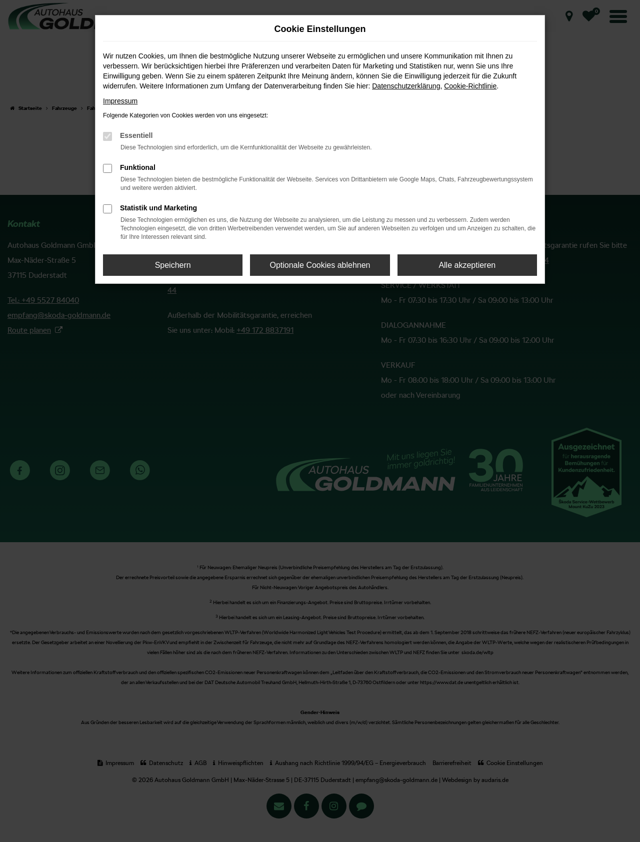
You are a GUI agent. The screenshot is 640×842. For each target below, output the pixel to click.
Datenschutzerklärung (406, 86)
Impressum (120, 101)
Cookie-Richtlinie (470, 86)
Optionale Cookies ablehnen (320, 265)
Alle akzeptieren (467, 265)
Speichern (173, 265)
